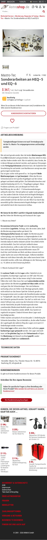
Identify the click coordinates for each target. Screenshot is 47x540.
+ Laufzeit (26, 100)
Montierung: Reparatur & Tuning (26, 16)
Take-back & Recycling (10, 492)
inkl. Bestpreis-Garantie (10, 93)
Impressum (6, 487)
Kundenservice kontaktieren (23, 113)
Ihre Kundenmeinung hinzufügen (16, 400)
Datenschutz (6, 490)
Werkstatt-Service (7, 16)
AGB (3, 485)
